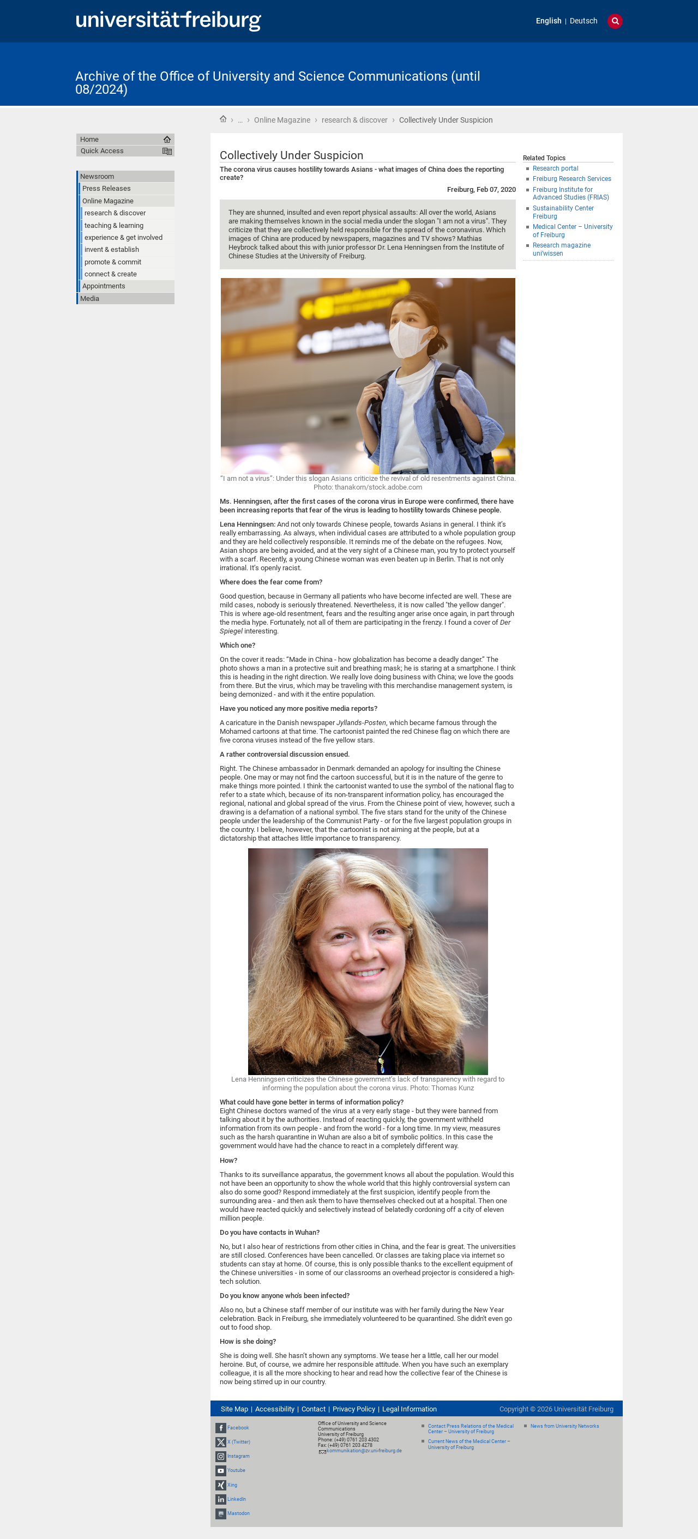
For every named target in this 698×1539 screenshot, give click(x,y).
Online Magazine (282, 120)
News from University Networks (565, 1426)
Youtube (236, 1471)
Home (223, 119)
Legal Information (409, 1409)
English (549, 21)
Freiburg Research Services (572, 179)
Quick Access (102, 151)
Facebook (238, 1428)
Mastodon (238, 1513)
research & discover (355, 120)
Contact (314, 1409)
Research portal (556, 168)
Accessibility (274, 1409)
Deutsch (584, 21)
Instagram (238, 1456)
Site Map (234, 1409)
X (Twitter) (238, 1442)
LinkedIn (236, 1499)
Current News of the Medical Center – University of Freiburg (469, 1444)
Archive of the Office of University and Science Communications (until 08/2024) (277, 83)
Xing (232, 1485)
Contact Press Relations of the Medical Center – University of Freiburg (471, 1429)
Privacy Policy (354, 1409)
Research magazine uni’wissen (562, 249)
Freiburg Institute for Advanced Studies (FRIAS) (571, 194)
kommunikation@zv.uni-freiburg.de (364, 1450)
